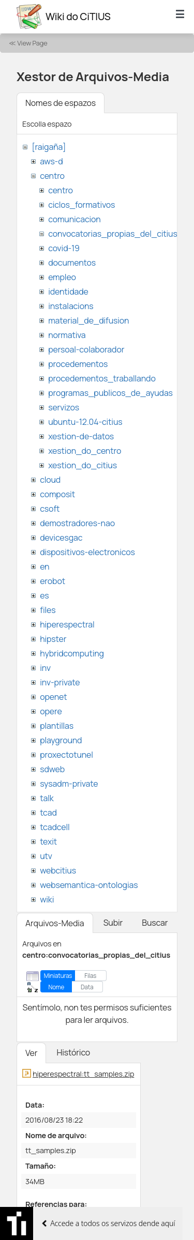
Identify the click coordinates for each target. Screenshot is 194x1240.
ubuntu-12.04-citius (85, 421)
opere (51, 711)
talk (46, 798)
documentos (72, 262)
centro (52, 175)
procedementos (78, 364)
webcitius (58, 870)
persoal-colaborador (86, 349)
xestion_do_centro (84, 450)
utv (46, 856)
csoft (49, 508)
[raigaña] (49, 146)
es (44, 595)
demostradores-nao (77, 523)
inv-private (60, 682)
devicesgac (61, 537)
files (47, 610)
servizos (63, 407)
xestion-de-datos (81, 436)
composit (57, 494)
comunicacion (74, 219)
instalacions (70, 306)
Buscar (155, 922)
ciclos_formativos (81, 204)
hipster (53, 639)
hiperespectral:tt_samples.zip (83, 1074)
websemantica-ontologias (89, 885)
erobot (52, 581)
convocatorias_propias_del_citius (112, 233)
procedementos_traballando (102, 378)
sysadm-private (69, 783)
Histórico (73, 1052)
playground (61, 740)
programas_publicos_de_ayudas (110, 393)
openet (53, 696)
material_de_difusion (88, 320)
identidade (68, 291)
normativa (66, 335)
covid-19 (64, 248)
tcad (48, 812)
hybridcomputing (72, 653)
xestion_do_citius (82, 465)
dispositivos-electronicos (87, 552)
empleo (62, 277)
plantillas (56, 725)
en (44, 566)
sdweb (52, 769)
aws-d (51, 161)
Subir (113, 922)
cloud (50, 479)
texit (48, 841)
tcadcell (54, 827)
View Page (32, 43)
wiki (47, 899)
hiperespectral (67, 624)
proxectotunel (66, 754)
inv (45, 667)
